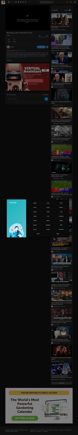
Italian (61, 225)
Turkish (48, 211)
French (34, 207)
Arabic (48, 203)
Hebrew (48, 220)
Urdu (48, 216)
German (48, 207)
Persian (34, 229)
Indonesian (61, 216)
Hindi (61, 211)
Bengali (61, 220)
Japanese (35, 225)
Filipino (57, 233)
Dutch (61, 203)
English (34, 203)
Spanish (35, 211)
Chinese (35, 216)
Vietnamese (61, 229)
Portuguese (48, 225)
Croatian (35, 220)
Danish (38, 233)
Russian (61, 207)
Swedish (48, 229)
